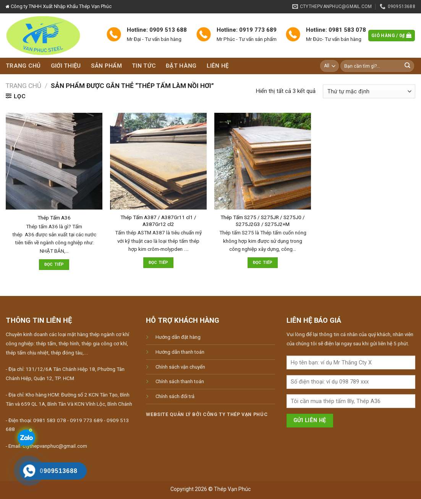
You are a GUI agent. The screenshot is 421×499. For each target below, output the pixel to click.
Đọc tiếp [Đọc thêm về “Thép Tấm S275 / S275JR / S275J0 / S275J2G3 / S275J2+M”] (263, 262)
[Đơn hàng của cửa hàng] (369, 91)
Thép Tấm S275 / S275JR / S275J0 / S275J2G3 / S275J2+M (262, 221)
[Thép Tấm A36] (54, 161)
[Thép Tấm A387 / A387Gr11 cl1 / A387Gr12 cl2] (158, 161)
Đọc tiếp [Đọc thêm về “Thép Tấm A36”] (54, 264)
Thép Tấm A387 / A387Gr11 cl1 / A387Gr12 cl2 (158, 221)
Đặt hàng (181, 65)
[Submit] (408, 66)
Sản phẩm (106, 65)
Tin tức (144, 65)
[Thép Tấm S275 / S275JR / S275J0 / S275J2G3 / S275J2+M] (262, 161)
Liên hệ (218, 65)
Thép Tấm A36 (54, 218)
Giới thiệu (66, 65)
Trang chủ (23, 65)
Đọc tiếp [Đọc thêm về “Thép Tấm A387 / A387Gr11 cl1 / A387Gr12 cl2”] (158, 262)
